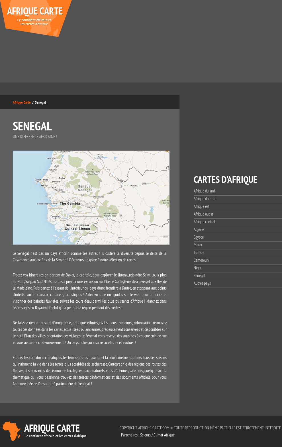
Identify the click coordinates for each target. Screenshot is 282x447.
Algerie (199, 229)
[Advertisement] (210, 43)
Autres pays (202, 283)
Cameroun (201, 260)
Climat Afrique (164, 435)
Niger (197, 268)
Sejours (145, 435)
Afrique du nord (205, 198)
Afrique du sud (204, 191)
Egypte (199, 237)
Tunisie (199, 252)
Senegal (199, 275)
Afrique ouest (203, 214)
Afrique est (201, 206)
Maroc (198, 245)
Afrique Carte (22, 102)
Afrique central (204, 222)
